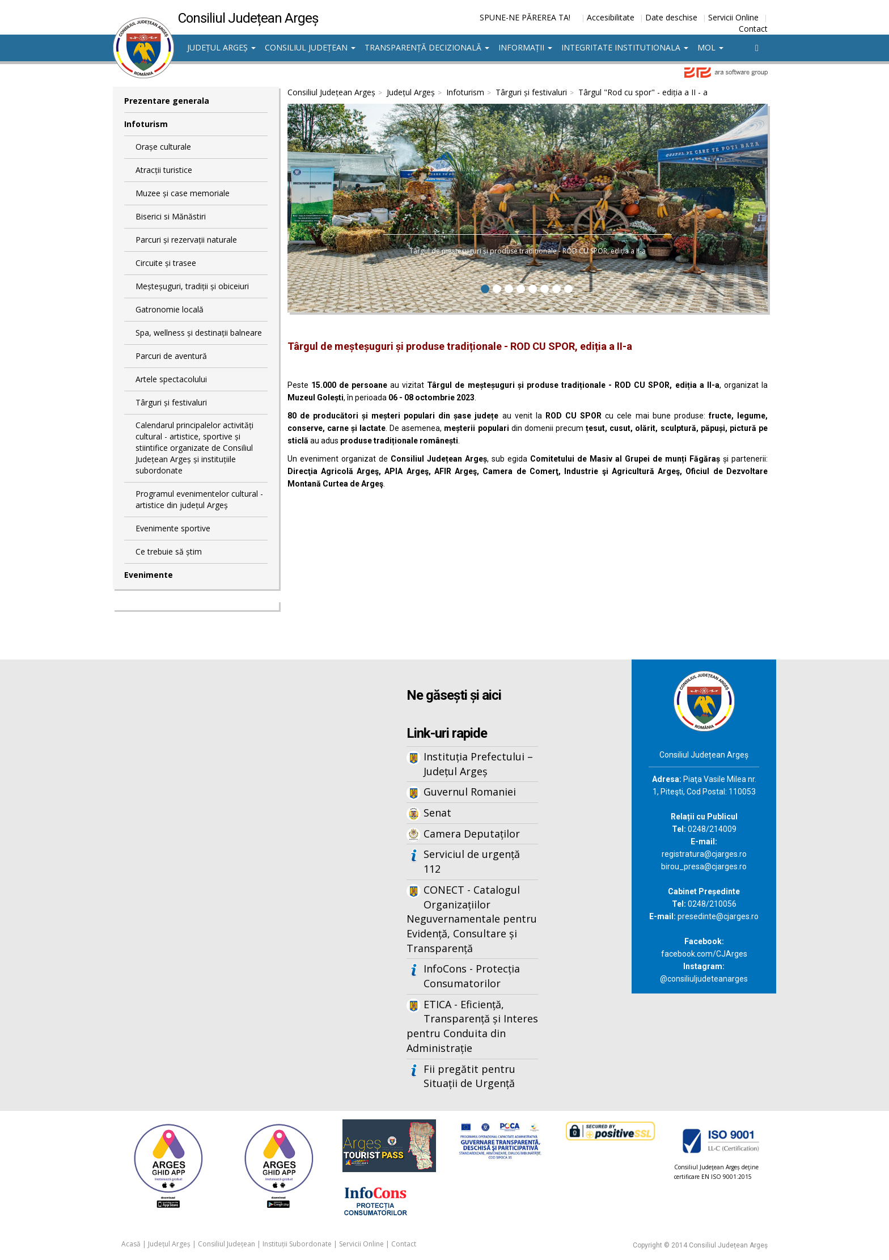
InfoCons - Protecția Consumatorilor (472, 976)
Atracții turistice (164, 169)
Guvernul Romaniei (470, 791)
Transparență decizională (427, 47)
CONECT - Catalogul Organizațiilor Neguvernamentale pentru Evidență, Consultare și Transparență (472, 919)
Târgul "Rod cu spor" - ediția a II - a (643, 92)
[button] (315, 210)
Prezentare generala (166, 100)
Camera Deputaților (472, 833)
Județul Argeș (221, 47)
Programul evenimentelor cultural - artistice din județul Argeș (199, 499)
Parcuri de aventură (171, 355)
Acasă (131, 1244)
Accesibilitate (610, 17)
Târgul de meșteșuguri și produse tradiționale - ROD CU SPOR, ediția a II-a (527, 251)
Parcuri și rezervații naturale (186, 239)
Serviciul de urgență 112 (472, 861)
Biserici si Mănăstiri (171, 216)
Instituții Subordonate (297, 1244)
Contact (753, 28)
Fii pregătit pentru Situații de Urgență (469, 1076)
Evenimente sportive (173, 528)
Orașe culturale (163, 146)
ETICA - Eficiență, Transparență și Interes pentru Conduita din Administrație (472, 1026)
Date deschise (671, 17)
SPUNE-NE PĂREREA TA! (525, 17)
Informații (525, 47)
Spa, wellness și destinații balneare (199, 332)
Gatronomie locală (170, 309)
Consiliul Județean (310, 47)
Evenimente (148, 574)
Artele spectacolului (171, 379)
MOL (710, 47)
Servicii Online (733, 17)
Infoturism (146, 124)
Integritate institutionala (624, 47)
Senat (437, 812)
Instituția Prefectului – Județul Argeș (478, 764)
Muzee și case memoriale (183, 193)
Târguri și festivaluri (171, 402)
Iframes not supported (223, 846)
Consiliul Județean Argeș (331, 92)
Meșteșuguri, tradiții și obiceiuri (192, 286)
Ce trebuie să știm (169, 551)
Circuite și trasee (166, 262)
